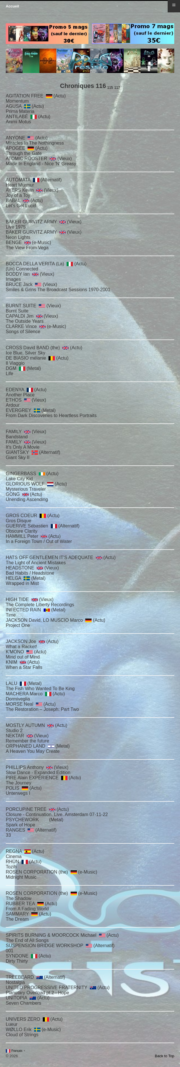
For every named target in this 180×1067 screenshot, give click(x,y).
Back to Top (164, 1056)
